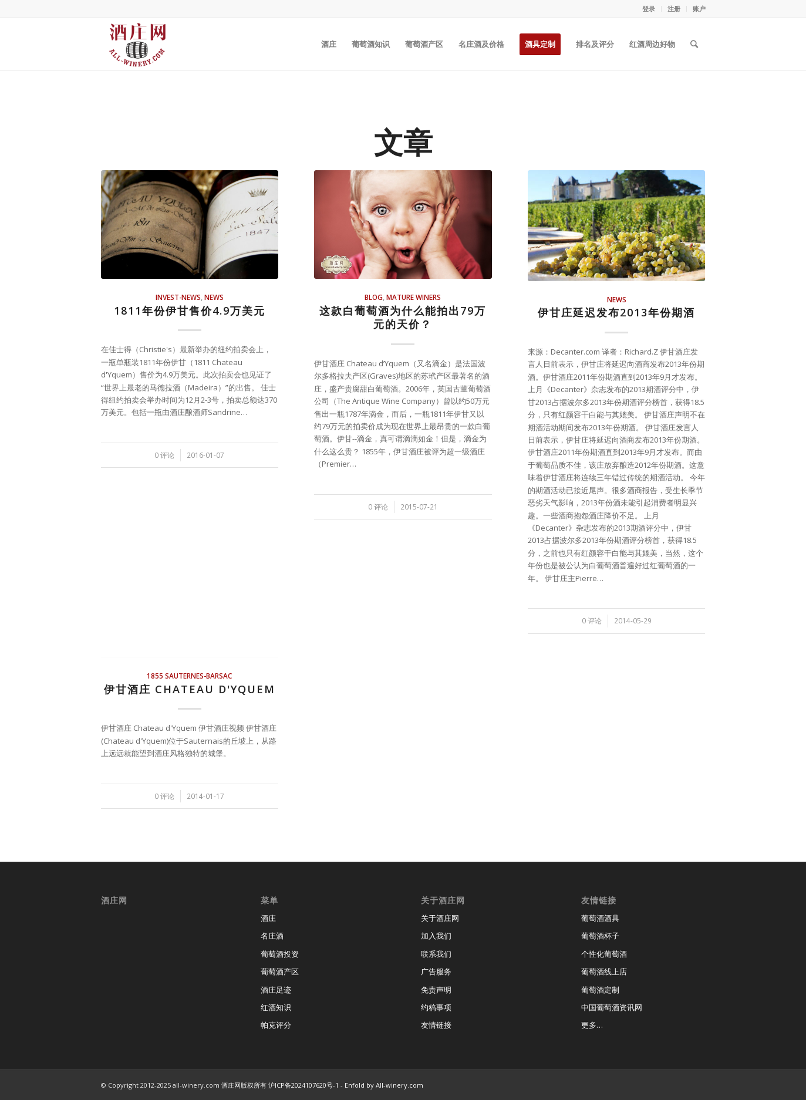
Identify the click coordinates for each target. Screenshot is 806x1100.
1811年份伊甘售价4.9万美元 (189, 310)
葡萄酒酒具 (600, 918)
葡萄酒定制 (600, 989)
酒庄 (268, 918)
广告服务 (436, 971)
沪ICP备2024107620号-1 (303, 1085)
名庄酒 (272, 935)
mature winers (413, 297)
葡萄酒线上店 (604, 971)
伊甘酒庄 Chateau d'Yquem (189, 689)
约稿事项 (436, 1007)
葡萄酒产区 (280, 971)
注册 (673, 8)
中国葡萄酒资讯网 (611, 1007)
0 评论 (164, 455)
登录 (648, 8)
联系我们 (436, 954)
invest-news (178, 297)
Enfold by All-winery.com (384, 1085)
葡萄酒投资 (280, 954)
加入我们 (436, 935)
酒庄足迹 (276, 989)
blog (374, 297)
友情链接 (436, 1025)
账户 (699, 8)
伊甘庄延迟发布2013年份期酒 (616, 312)
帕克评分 (276, 1025)
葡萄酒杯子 (600, 935)
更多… (592, 1025)
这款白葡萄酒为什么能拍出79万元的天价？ (402, 317)
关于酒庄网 (440, 918)
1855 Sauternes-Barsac (189, 675)
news (214, 297)
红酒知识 (276, 1007)
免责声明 (436, 989)
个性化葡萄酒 (604, 954)
